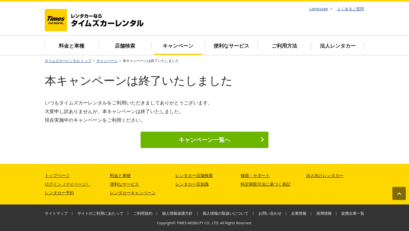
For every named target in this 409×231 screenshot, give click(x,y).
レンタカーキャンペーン (133, 193)
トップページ (57, 175)
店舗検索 (125, 45)
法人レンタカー (338, 45)
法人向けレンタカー (324, 175)
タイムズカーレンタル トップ (68, 60)
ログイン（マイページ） (67, 184)
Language (320, 9)
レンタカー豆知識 (192, 184)
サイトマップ (56, 213)
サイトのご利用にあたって (100, 213)
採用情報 (324, 213)
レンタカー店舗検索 (194, 175)
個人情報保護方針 (177, 213)
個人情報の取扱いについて (226, 213)
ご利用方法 (284, 45)
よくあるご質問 (350, 9)
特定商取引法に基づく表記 (265, 184)
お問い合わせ (270, 213)
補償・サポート (255, 175)
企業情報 (298, 213)
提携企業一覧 (352, 213)
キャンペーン (178, 45)
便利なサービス (231, 45)
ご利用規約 (142, 213)
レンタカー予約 (59, 193)
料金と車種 (71, 45)
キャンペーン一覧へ (221, 139)
